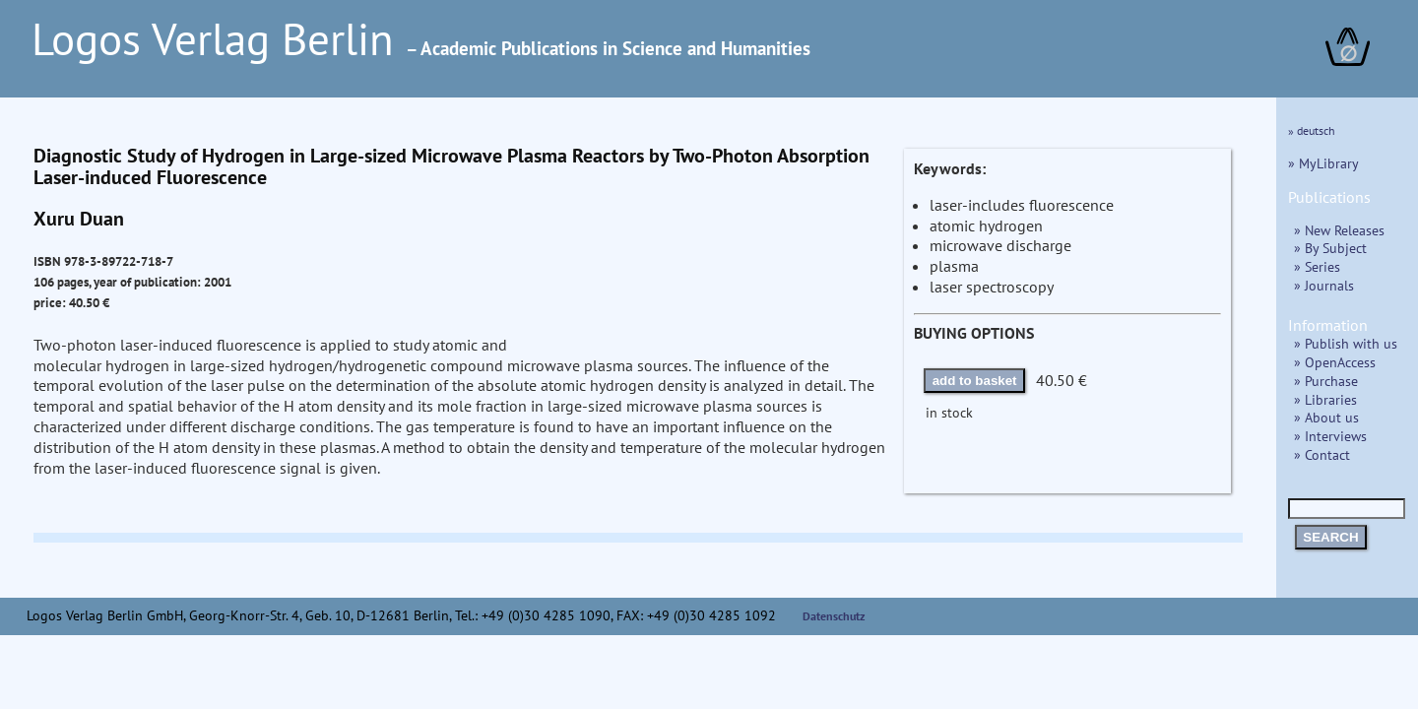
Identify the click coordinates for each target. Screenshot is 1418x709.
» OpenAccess (1335, 362)
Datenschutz (834, 616)
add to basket (975, 380)
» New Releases (1339, 230)
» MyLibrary (1323, 163)
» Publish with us (1345, 343)
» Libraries (1325, 399)
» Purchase (1326, 380)
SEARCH (1330, 537)
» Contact (1322, 454)
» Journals (1324, 285)
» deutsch (1311, 130)
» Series (1317, 266)
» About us (1326, 417)
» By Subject (1330, 247)
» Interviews (1330, 435)
